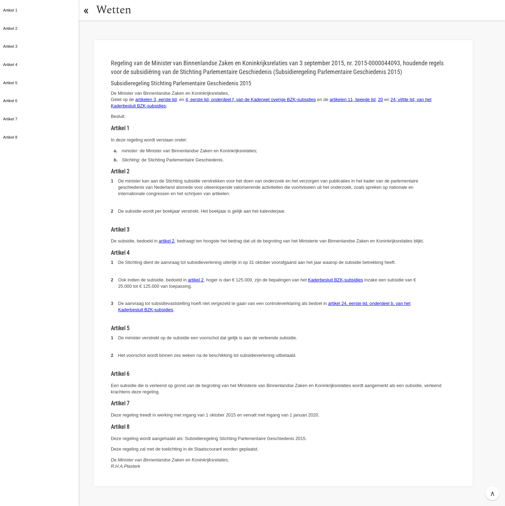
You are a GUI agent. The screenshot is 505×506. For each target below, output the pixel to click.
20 (380, 99)
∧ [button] (492, 493)
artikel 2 (167, 241)
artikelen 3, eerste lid (156, 99)
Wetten (114, 10)
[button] (86, 10)
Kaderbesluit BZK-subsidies (335, 279)
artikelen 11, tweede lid (353, 99)
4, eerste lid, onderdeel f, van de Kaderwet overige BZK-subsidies (251, 99)
